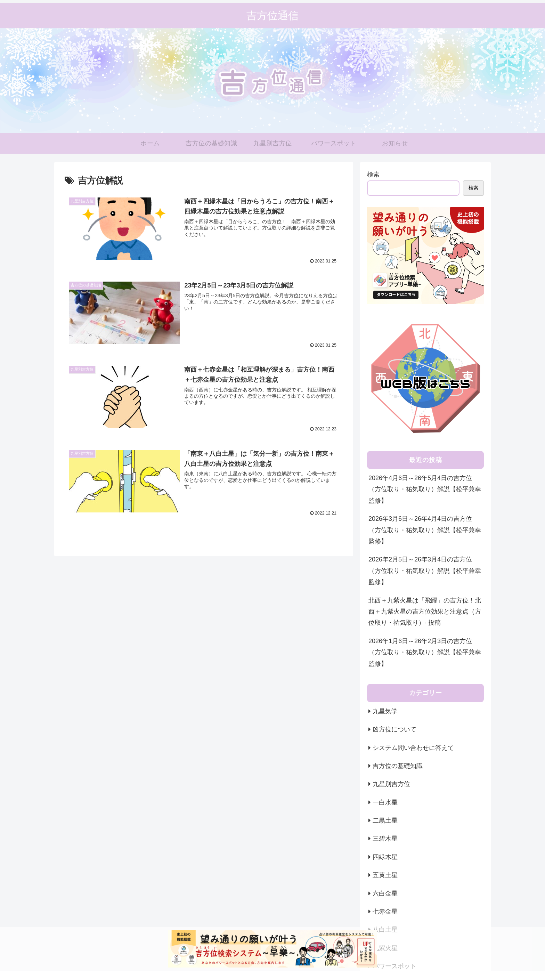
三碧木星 (385, 838)
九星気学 (385, 711)
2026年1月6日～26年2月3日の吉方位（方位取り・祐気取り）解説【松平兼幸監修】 (424, 652)
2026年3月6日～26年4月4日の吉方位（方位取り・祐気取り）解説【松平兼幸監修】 (424, 530)
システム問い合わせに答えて (413, 747)
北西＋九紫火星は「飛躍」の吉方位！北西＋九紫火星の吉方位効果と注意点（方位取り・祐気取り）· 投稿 (424, 611)
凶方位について (394, 729)
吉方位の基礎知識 (398, 765)
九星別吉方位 (391, 783)
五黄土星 (385, 875)
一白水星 (385, 802)
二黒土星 (385, 820)
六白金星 (385, 893)
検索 (373, 174)
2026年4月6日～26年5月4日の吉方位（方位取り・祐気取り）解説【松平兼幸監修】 (424, 489)
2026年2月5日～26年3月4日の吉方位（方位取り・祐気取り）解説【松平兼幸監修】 (424, 570)
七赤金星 (385, 911)
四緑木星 (385, 856)
